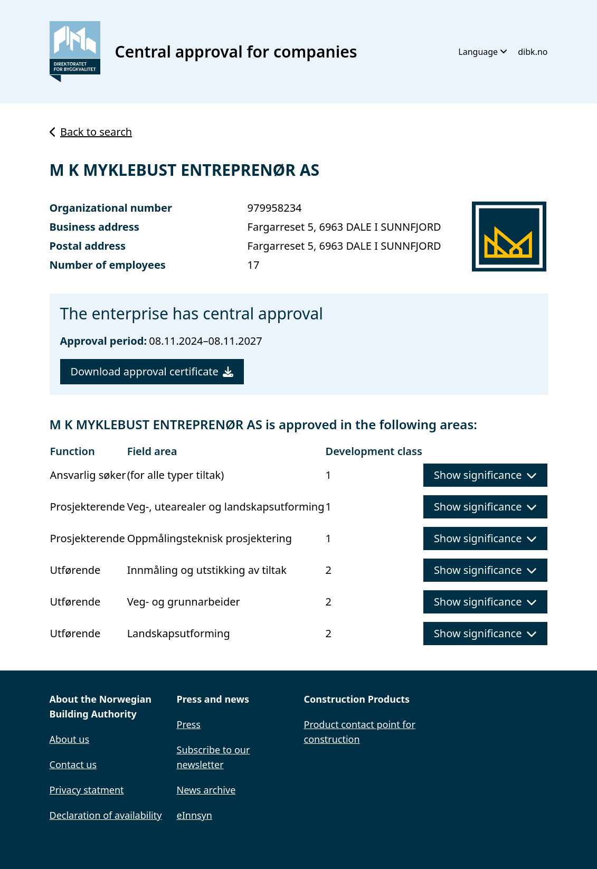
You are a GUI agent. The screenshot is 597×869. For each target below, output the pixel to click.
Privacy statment (87, 789)
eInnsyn (194, 815)
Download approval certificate (152, 371)
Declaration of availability (106, 815)
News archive (206, 789)
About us (70, 739)
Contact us (73, 764)
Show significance (485, 475)
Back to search (91, 132)
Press (189, 724)
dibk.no (532, 52)
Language (482, 52)
